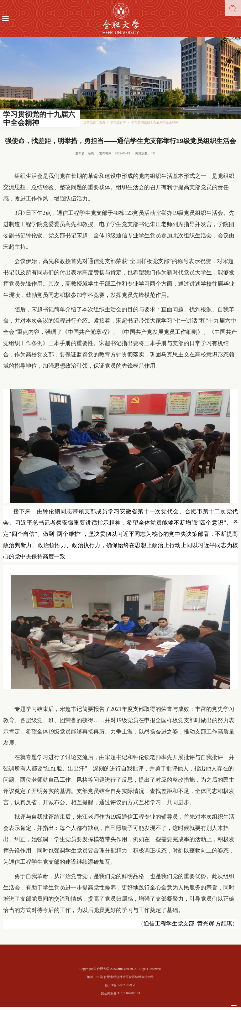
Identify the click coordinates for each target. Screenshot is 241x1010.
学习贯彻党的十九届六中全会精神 (154, 122)
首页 (102, 122)
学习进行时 (118, 122)
